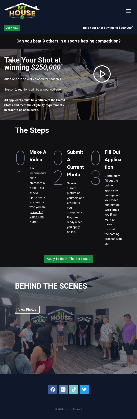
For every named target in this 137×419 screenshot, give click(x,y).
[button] (102, 74)
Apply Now (12, 27)
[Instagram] (63, 389)
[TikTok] (73, 389)
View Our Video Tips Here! (36, 216)
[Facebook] (52, 389)
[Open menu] (128, 11)
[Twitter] (84, 389)
